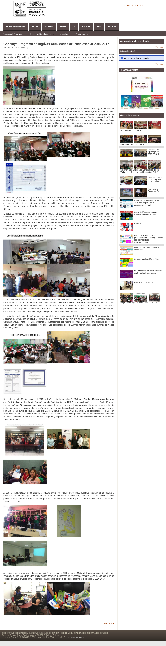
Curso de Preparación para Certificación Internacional (145, 213)
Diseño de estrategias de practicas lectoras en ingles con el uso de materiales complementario (148, 238)
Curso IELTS (139, 224)
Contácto (139, 5)
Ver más (159, 47)
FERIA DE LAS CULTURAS (132, 144)
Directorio (129, 5)
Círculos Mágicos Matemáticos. (147, 259)
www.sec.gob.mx (77, 637)
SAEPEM (49, 26)
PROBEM (112, 26)
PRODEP (86, 26)
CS (74, 26)
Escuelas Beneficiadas (40, 34)
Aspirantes (80, 34)
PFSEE (35, 26)
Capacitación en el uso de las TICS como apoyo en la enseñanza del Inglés (146, 202)
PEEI (99, 26)
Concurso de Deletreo (143, 282)
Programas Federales (15, 26)
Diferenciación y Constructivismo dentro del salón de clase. (148, 272)
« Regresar (109, 623)
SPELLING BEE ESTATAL (131, 130)
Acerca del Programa (13, 34)
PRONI (63, 26)
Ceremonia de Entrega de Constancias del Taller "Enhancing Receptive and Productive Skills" (140, 171)
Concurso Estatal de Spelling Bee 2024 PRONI (155, 179)
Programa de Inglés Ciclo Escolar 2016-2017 (139, 303)
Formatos (63, 34)
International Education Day (154, 190)
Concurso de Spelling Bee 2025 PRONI (153, 152)
